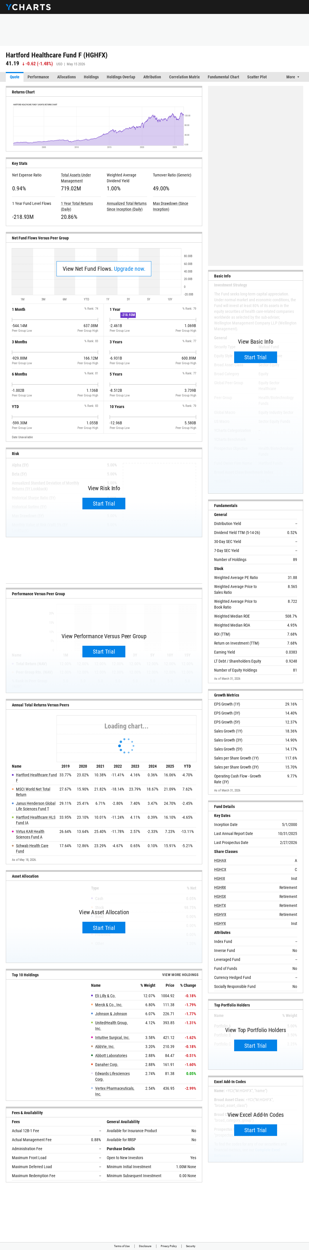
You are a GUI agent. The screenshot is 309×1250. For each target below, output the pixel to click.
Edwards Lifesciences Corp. (112, 1076)
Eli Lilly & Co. (105, 995)
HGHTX (220, 905)
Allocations (66, 77)
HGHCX (220, 869)
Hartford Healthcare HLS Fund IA (35, 820)
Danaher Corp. (106, 1064)
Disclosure (145, 1246)
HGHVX (220, 914)
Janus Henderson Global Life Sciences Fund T (35, 806)
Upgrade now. (129, 268)
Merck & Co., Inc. (108, 1004)
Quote (14, 77)
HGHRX (220, 887)
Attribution (152, 77)
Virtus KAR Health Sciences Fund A (30, 834)
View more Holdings (180, 975)
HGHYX (220, 923)
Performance (38, 77)
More (290, 77)
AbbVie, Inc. (105, 1046)
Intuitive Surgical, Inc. (112, 1037)
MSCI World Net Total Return (33, 792)
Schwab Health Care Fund (32, 848)
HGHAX (220, 860)
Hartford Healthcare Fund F (36, 778)
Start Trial (104, 503)
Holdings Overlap (121, 77)
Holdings (91, 77)
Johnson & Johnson (111, 1013)
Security (190, 1246)
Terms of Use (122, 1246)
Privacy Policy (169, 1246)
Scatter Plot (257, 77)
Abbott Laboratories (111, 1055)
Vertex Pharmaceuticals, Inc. (114, 1091)
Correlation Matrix (184, 77)
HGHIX (219, 878)
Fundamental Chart (223, 77)
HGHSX (220, 896)
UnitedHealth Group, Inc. (111, 1025)
